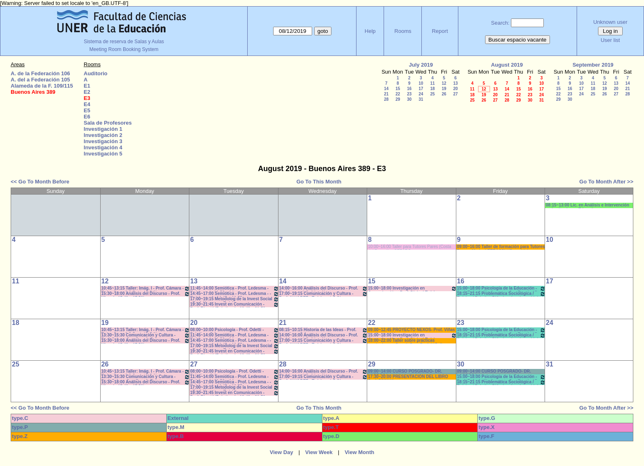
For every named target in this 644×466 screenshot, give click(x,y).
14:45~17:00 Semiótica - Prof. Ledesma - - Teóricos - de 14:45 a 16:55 (234, 294)
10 (421, 83)
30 (409, 99)
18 (432, 88)
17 (421, 88)
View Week (319, 452)
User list (610, 40)
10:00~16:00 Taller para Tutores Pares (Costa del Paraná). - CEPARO (409, 247)
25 (432, 94)
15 (398, 88)
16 (409, 88)
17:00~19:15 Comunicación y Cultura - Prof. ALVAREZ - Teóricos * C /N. (323, 294)
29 (398, 99)
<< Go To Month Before (40, 182)
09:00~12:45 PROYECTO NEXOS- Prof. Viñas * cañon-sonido (411, 330)
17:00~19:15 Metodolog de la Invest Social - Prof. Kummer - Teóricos (234, 299)
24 (421, 94)
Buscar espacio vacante (517, 40)
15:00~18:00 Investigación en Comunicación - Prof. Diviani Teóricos (412, 288)
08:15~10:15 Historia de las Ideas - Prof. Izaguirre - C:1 (323, 330)
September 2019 (593, 65)
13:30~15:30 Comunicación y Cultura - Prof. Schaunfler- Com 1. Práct (145, 335)
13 (455, 83)
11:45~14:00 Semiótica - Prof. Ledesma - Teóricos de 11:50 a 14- (234, 288)
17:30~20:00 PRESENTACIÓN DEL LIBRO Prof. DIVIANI (408, 377)
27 (455, 94)
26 (444, 94)
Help (370, 31)
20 (455, 88)
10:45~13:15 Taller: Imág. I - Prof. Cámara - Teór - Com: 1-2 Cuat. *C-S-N (145, 288)
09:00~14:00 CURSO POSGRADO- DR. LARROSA (405, 371)
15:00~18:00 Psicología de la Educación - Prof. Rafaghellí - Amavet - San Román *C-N (501, 288)
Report (440, 31)
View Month (359, 452)
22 (398, 94)
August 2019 (507, 65)
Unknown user (610, 22)
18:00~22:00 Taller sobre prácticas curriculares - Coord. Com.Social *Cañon (407, 340)
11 (432, 83)
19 (444, 88)
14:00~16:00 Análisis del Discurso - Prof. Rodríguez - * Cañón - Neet (323, 288)
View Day (281, 452)
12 (444, 83)
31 (421, 99)
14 (386, 88)
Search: (500, 23)
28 (386, 99)
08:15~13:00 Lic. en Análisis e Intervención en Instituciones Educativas (587, 205)
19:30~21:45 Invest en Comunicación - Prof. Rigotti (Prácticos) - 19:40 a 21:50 (234, 304)
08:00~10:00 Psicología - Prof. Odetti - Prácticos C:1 (234, 330)
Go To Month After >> (606, 182)
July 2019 (421, 65)
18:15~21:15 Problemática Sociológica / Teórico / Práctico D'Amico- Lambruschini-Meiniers (501, 294)
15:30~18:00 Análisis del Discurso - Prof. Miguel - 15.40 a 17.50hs (145, 294)
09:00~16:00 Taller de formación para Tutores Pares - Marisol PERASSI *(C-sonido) (501, 247)
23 (409, 94)
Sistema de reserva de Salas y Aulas (124, 41)
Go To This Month (319, 182)
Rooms (402, 31)
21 (386, 94)
